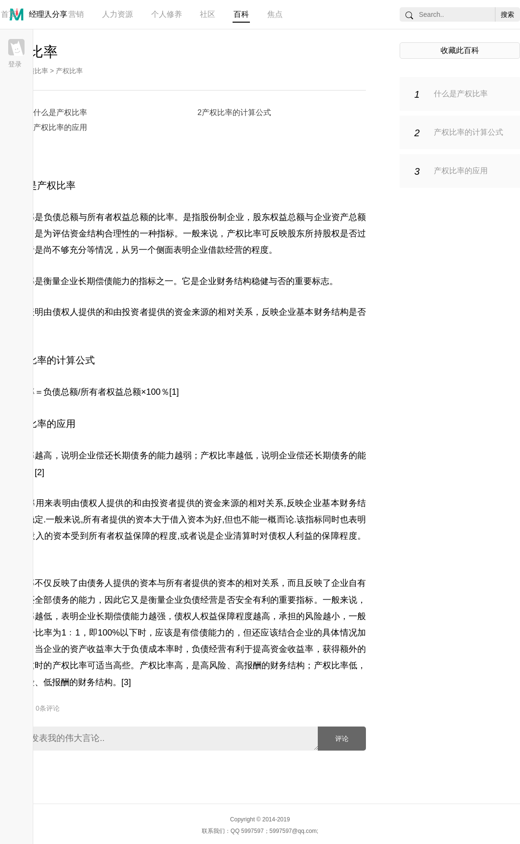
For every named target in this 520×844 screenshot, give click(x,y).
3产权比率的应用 (58, 127)
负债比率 (34, 71)
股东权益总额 (279, 217)
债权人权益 (196, 616)
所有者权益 (111, 536)
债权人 (65, 312)
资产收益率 (92, 649)
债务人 (100, 583)
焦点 (275, 14)
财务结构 (287, 665)
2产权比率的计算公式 (234, 112)
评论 (342, 738)
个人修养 (166, 14)
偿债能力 (207, 632)
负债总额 (61, 217)
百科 (241, 14)
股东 (296, 233)
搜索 (507, 14)
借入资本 (187, 519)
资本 (144, 519)
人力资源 (117, 14)
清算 (242, 536)
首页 (8, 14)
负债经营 (209, 649)
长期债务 (130, 455)
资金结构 (87, 233)
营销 (76, 14)
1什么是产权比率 (58, 112)
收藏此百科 (460, 50)
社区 (207, 14)
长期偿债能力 (104, 281)
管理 (42, 14)
